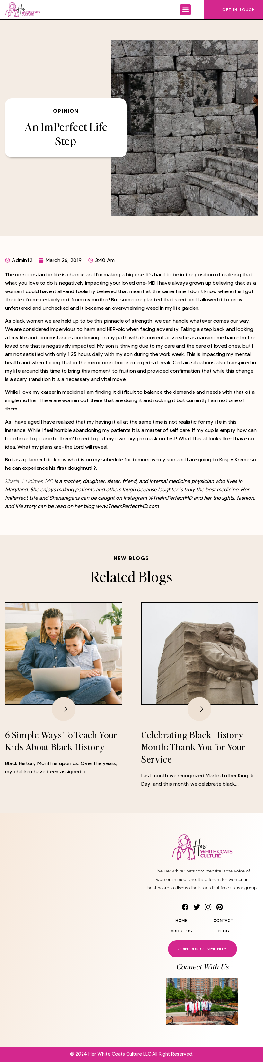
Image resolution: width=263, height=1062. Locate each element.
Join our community (202, 949)
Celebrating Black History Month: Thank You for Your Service (193, 747)
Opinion (66, 110)
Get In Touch (238, 9)
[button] (185, 9)
